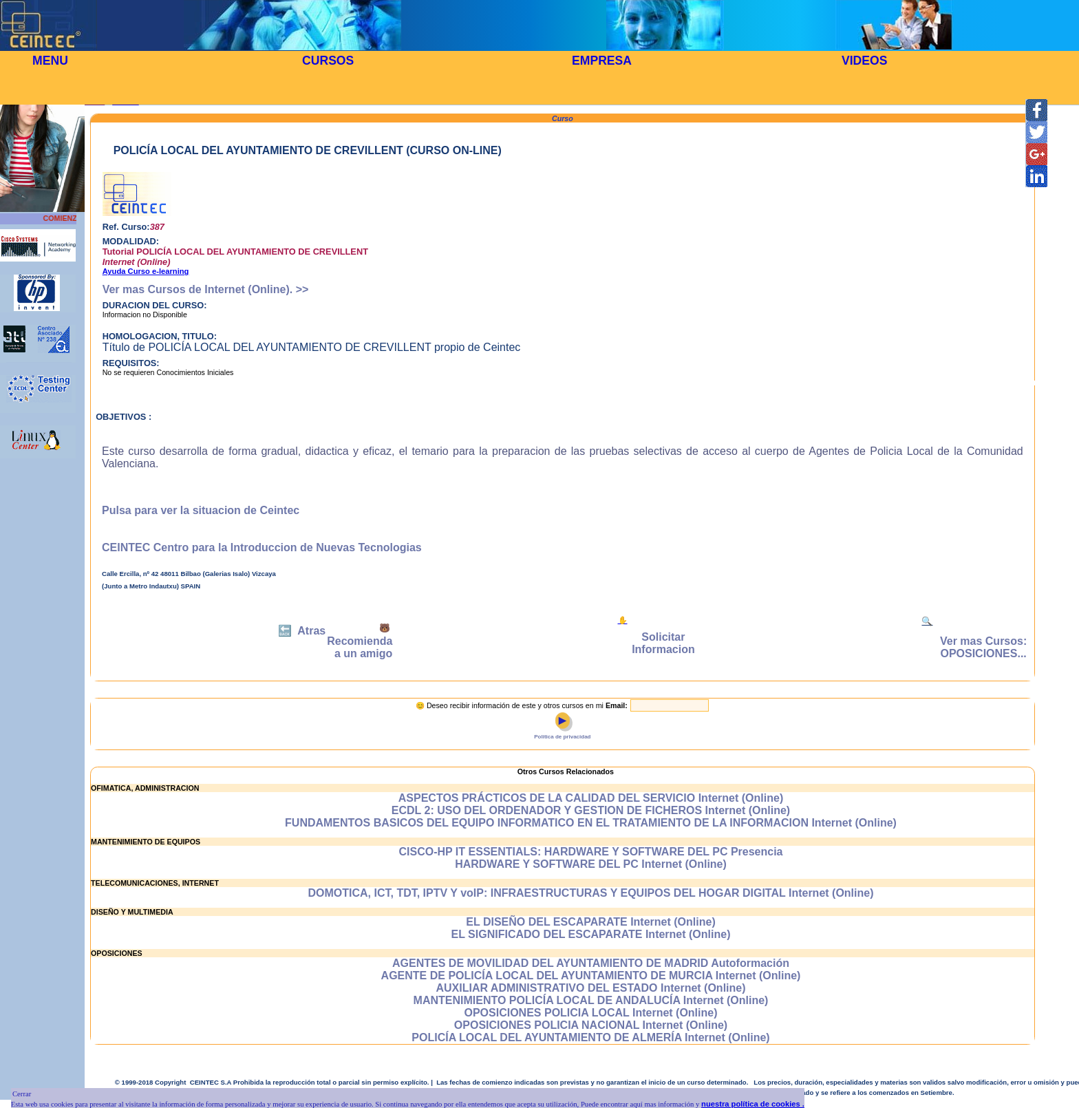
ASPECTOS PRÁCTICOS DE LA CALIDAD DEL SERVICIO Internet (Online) (590, 798)
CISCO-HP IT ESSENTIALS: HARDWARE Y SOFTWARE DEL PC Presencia (590, 851)
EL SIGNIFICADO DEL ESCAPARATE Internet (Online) (591, 934)
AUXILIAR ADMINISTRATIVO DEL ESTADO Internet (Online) (590, 988)
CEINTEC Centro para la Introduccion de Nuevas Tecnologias (262, 547)
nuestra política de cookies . (752, 1104)
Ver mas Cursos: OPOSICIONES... (983, 647)
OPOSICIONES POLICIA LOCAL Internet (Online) (590, 1013)
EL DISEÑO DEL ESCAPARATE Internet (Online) (590, 922)
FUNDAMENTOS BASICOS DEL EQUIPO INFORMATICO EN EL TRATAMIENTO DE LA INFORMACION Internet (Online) (591, 823)
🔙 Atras (301, 631)
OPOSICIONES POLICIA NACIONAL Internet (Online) (590, 1025)
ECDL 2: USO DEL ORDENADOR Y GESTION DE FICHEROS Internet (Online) (591, 810)
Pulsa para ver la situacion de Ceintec (200, 510)
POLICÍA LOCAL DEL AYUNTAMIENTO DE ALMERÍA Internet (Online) (590, 1037)
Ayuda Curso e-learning (146, 271)
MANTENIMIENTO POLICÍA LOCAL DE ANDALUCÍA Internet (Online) (591, 1000)
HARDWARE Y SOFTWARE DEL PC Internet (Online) (591, 864)
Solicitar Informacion (663, 643)
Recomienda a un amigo (359, 647)
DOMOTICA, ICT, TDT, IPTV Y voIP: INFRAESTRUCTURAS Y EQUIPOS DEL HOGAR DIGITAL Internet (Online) (591, 893)
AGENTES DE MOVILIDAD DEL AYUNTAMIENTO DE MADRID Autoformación (590, 963)
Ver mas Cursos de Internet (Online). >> (206, 289)
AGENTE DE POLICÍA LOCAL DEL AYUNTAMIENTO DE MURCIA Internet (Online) (591, 975)
